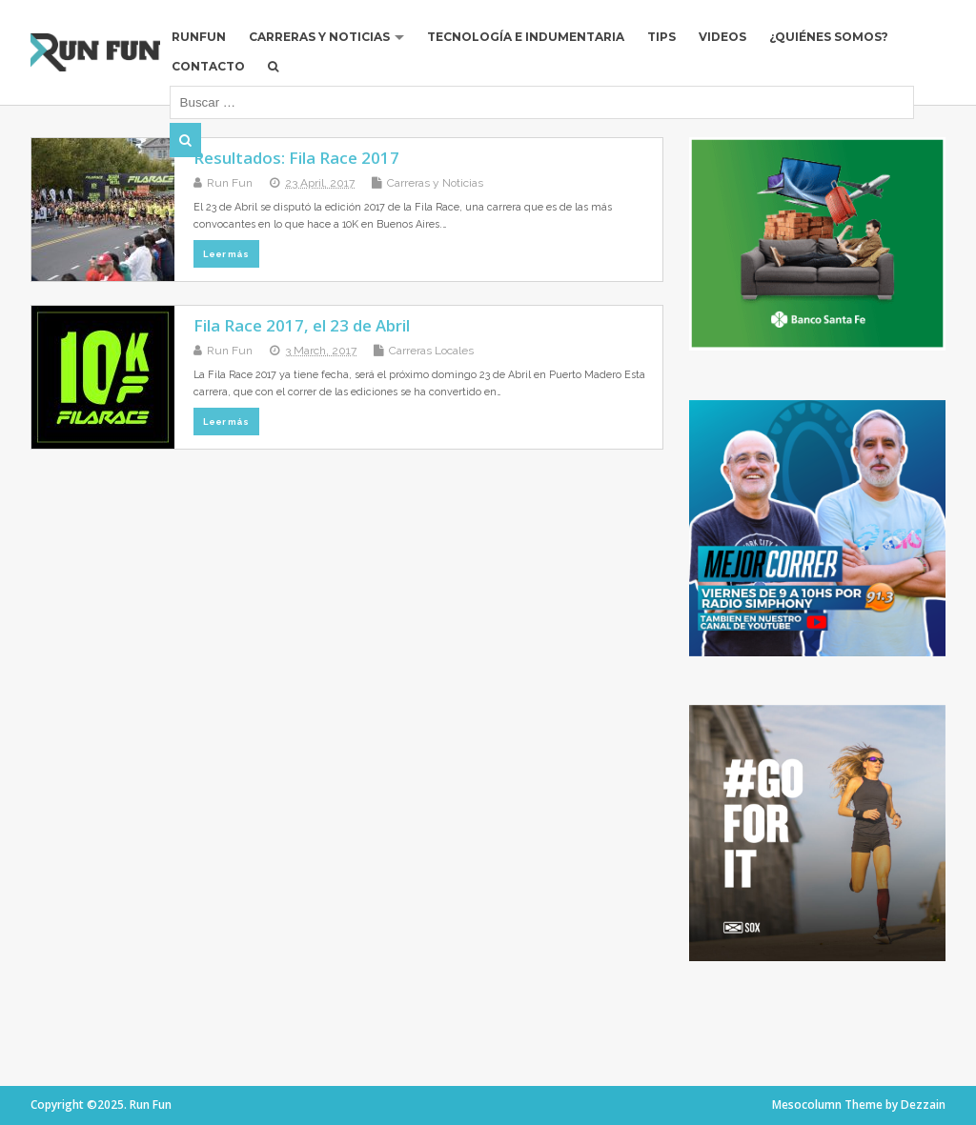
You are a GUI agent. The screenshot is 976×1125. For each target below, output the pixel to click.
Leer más (226, 254)
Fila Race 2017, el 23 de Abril (301, 325)
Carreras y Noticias (319, 37)
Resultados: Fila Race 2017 (296, 158)
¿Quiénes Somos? (828, 37)
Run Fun (230, 183)
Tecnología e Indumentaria (525, 37)
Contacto (208, 66)
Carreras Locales (431, 350)
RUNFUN (199, 37)
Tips (661, 37)
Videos (722, 37)
